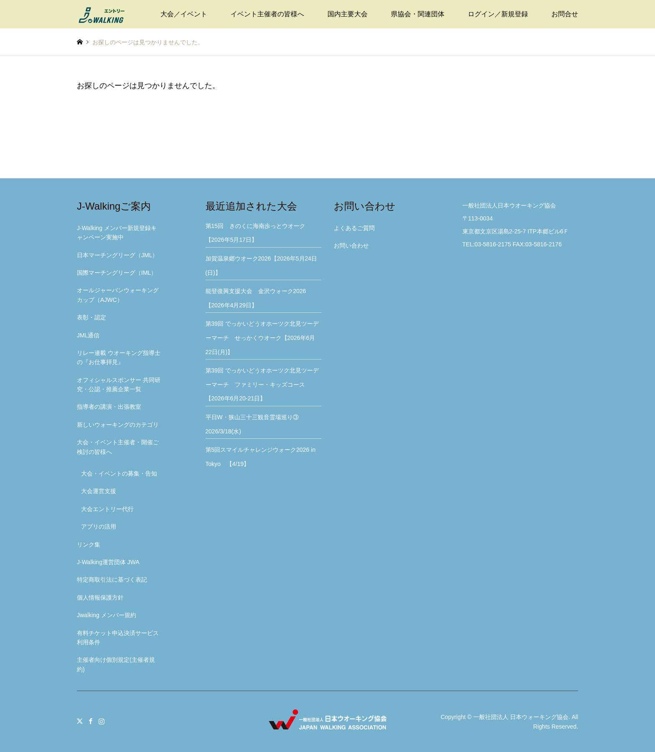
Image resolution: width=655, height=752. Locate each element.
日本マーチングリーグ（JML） (117, 255)
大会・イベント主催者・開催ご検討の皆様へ (118, 447)
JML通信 (88, 335)
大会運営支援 (98, 491)
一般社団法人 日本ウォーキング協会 (521, 717)
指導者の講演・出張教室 (109, 406)
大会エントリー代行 (107, 509)
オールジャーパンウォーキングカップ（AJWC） (118, 295)
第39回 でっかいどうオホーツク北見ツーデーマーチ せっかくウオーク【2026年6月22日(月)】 (262, 337)
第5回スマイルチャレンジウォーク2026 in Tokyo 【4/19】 (264, 456)
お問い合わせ (351, 245)
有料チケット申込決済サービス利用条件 (118, 638)
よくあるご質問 (354, 228)
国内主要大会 (348, 14)
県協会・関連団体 (417, 14)
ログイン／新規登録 (498, 14)
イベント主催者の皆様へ (267, 14)
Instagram (101, 721)
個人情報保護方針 (100, 597)
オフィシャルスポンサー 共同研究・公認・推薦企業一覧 (118, 384)
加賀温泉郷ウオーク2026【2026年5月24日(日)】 (261, 265)
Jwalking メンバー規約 (106, 615)
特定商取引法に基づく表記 (112, 579)
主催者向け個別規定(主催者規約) (116, 664)
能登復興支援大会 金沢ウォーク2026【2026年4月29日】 (256, 298)
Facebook (91, 721)
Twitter (80, 721)
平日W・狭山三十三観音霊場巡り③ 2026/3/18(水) (255, 424)
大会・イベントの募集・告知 (119, 473)
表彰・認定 (91, 317)
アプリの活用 (98, 526)
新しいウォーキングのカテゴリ (118, 424)
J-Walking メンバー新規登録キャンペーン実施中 (117, 233)
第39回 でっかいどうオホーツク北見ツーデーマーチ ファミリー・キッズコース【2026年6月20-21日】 (262, 384)
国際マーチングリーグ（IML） (117, 272)
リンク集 (88, 544)
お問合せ (564, 14)
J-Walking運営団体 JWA (108, 562)
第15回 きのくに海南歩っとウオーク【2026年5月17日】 (256, 233)
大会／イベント (183, 14)
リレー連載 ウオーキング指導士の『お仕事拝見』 (118, 357)
